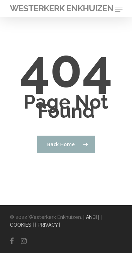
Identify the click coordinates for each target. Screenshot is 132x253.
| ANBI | (91, 217)
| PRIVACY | (47, 225)
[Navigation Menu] (118, 9)
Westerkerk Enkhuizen (61, 8)
